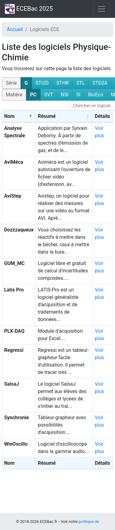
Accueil (15, 29)
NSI (64, 95)
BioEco (95, 95)
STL (80, 83)
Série (11, 83)
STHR (62, 83)
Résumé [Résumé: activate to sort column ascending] (47, 116)
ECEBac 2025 (29, 9)
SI (78, 95)
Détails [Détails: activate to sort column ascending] (102, 116)
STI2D (42, 83)
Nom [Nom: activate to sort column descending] (9, 116)
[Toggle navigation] (101, 9)
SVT (48, 95)
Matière (14, 95)
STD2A (100, 83)
